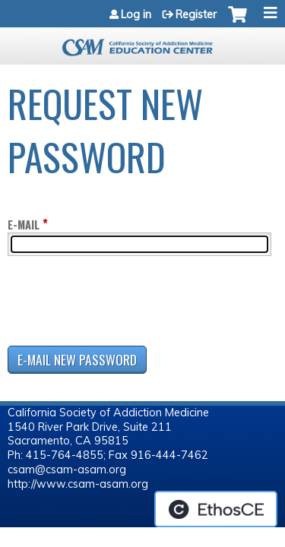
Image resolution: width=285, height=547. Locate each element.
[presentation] (123, 304)
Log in (136, 14)
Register (196, 14)
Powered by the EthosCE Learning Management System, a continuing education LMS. (215, 509)
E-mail (24, 224)
